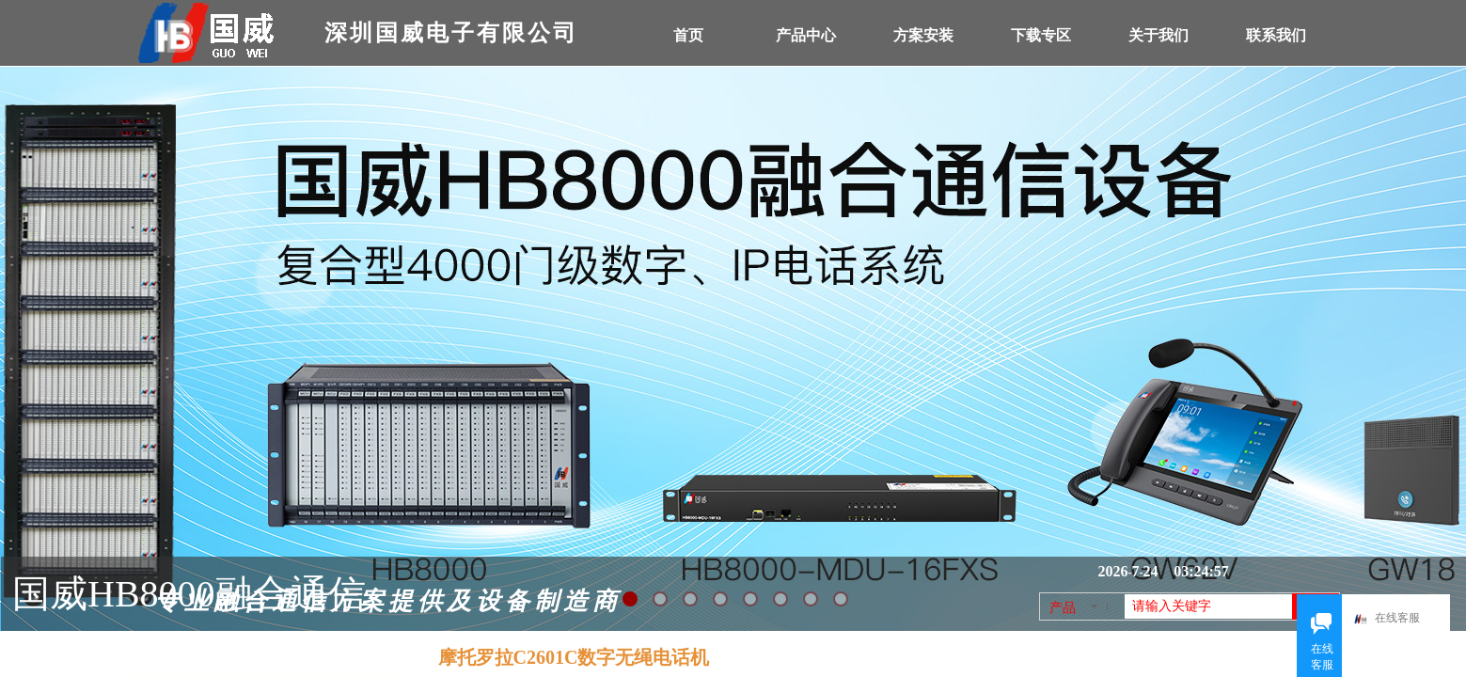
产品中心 (806, 35)
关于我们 (1158, 35)
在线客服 (1396, 619)
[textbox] (1208, 606)
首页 (688, 35)
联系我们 (1276, 35)
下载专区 (1041, 35)
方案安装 (923, 35)
